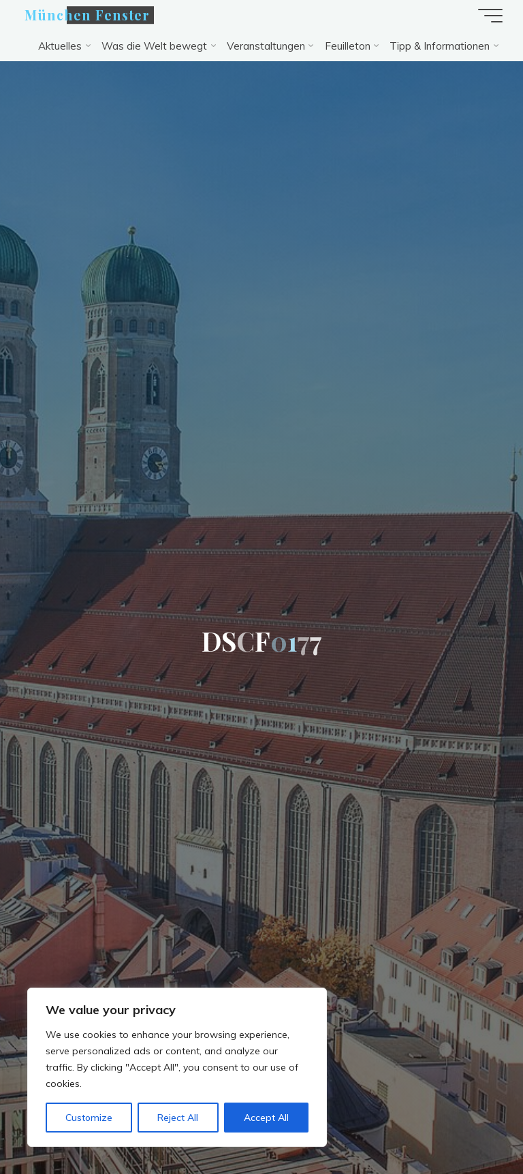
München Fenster (87, 15)
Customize (88, 1117)
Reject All (177, 1117)
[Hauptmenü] (490, 15)
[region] (177, 1067)
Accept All (266, 1117)
